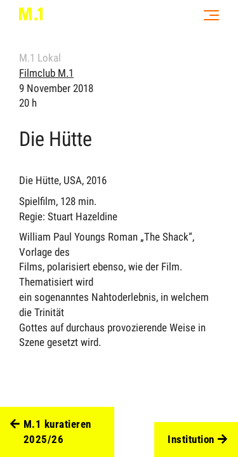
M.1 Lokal (40, 57)
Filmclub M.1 (46, 73)
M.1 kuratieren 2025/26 (50, 432)
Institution (197, 439)
